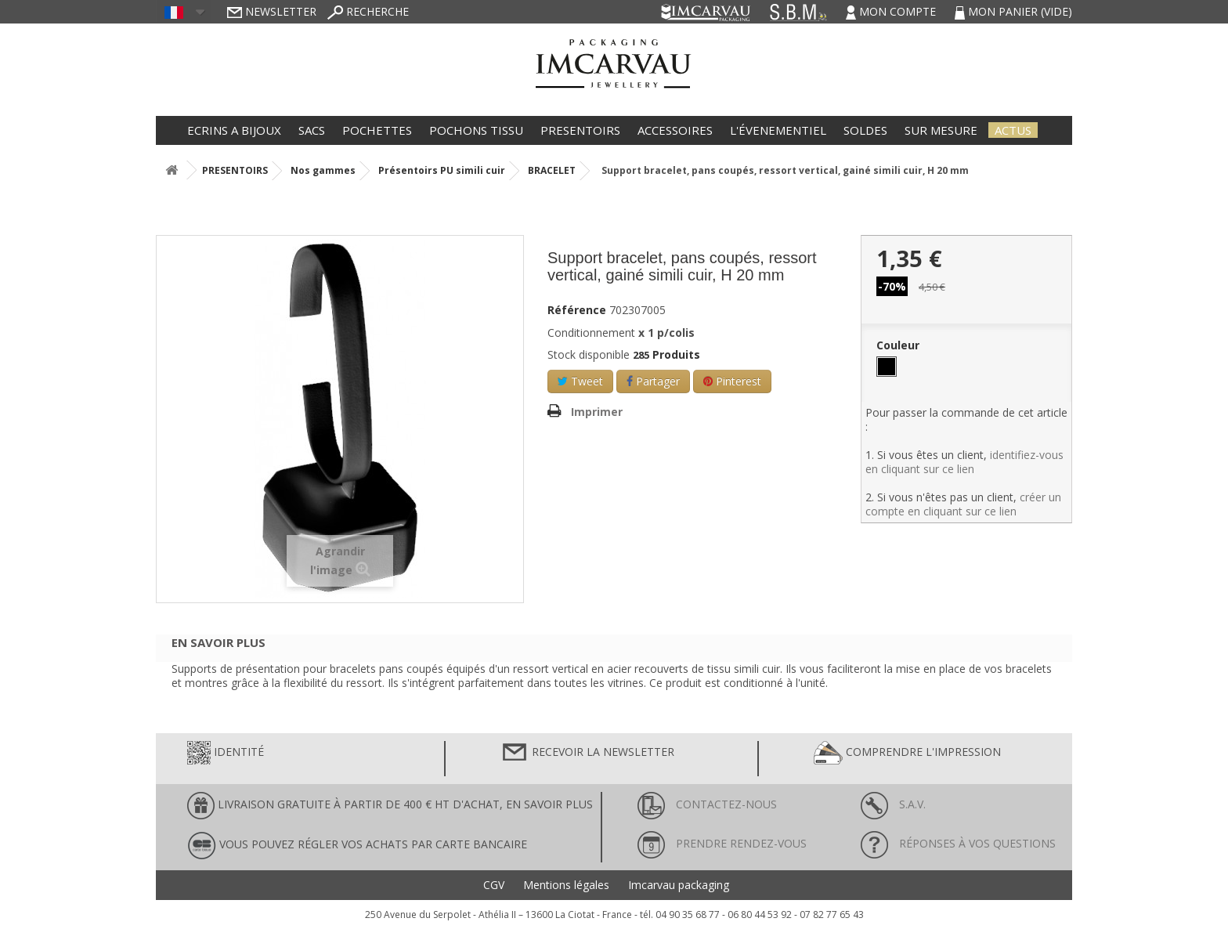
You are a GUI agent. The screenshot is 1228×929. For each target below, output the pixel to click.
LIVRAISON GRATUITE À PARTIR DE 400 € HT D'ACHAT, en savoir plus (390, 805)
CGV (493, 885)
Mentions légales (566, 885)
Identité (225, 753)
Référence (576, 310)
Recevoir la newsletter (587, 753)
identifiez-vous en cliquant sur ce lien (964, 461)
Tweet (580, 381)
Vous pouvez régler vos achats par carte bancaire (357, 845)
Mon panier (1013, 11)
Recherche (368, 11)
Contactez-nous (707, 804)
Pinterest (732, 381)
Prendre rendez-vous (722, 843)
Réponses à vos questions (958, 843)
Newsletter (271, 11)
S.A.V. (893, 804)
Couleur (899, 345)
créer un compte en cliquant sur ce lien (963, 504)
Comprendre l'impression (907, 753)
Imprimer (597, 411)
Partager (653, 381)
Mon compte (892, 11)
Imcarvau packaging (678, 885)
